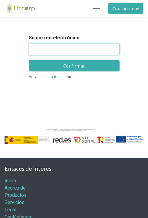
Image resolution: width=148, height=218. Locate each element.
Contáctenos (125, 8)
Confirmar (74, 66)
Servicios (15, 202)
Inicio (10, 180)
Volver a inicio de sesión (50, 76)
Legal (10, 210)
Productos (16, 195)
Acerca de (15, 188)
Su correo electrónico (54, 38)
